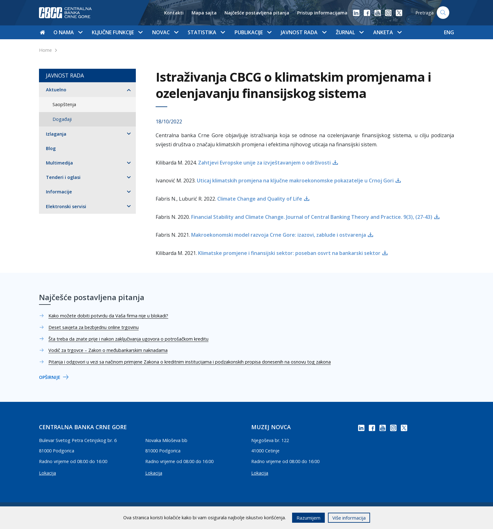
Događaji (62, 119)
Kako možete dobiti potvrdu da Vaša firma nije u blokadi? (108, 316)
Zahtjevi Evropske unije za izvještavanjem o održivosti (264, 162)
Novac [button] (165, 32)
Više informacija (349, 518)
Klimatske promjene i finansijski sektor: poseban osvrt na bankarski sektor (289, 253)
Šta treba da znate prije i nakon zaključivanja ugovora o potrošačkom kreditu (128, 339)
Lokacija (47, 473)
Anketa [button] (387, 32)
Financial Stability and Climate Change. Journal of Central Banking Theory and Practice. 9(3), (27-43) (311, 216)
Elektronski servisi (66, 206)
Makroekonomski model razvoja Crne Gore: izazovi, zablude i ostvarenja (278, 234)
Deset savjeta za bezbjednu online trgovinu (93, 327)
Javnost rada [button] (303, 32)
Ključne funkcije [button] (117, 32)
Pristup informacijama (322, 13)
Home (45, 50)
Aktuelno (56, 90)
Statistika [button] (206, 32)
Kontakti (174, 13)
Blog (51, 148)
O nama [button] (67, 32)
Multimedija (59, 163)
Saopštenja (64, 104)
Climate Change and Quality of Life (259, 198)
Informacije (59, 192)
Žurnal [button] (349, 32)
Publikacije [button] (253, 32)
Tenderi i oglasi (63, 177)
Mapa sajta (204, 13)
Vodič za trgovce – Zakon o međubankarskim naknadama (108, 350)
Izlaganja (56, 134)
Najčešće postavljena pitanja (256, 13)
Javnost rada (65, 75)
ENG (449, 32)
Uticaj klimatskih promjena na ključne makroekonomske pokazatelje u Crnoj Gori (295, 180)
